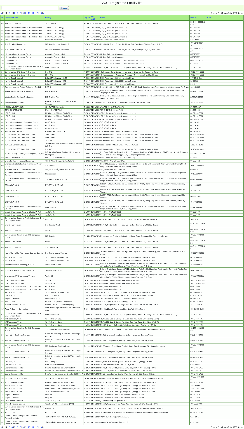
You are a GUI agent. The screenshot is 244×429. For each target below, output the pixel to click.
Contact (193, 18)
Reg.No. (87, 18)
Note (209, 18)
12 (37, 13)
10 (29, 13)
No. (2, 18)
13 (41, 13)
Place (102, 18)
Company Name (11, 18)
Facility (48, 18)
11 (33, 13)
